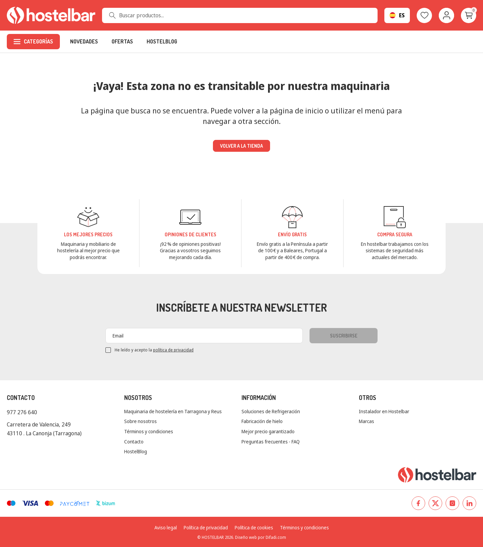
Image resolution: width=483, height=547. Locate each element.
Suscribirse (343, 336)
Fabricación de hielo (262, 421)
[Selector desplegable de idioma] (397, 15)
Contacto (134, 441)
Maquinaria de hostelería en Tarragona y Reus (173, 411)
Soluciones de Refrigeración (271, 411)
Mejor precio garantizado (268, 431)
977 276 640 (22, 412)
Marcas (366, 421)
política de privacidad (173, 350)
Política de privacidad (206, 527)
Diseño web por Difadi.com (260, 537)
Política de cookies (254, 527)
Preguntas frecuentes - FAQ (271, 441)
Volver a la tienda (241, 146)
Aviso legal (165, 527)
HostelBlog (135, 451)
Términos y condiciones (148, 431)
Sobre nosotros (140, 421)
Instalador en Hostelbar (384, 411)
